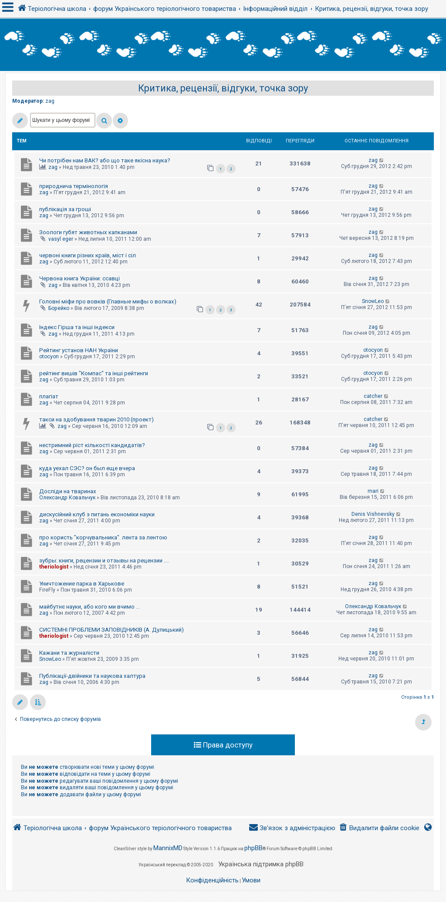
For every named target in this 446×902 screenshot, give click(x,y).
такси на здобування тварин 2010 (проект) (96, 419)
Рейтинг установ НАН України (78, 350)
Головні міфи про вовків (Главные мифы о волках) (107, 301)
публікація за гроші (65, 209)
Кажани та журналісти (69, 653)
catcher (373, 396)
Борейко (58, 308)
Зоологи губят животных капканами (88, 232)
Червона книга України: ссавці (79, 278)
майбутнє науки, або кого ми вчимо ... (89, 606)
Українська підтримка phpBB (261, 864)
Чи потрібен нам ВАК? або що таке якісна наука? (104, 160)
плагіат (48, 396)
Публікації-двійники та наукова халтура (92, 676)
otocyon (49, 356)
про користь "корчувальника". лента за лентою (103, 537)
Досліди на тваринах (67, 491)
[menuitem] (379, 828)
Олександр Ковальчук (67, 498)
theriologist (53, 567)
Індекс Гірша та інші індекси (77, 327)
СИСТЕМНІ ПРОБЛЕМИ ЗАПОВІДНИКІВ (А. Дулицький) (111, 629)
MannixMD (167, 848)
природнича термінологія (73, 186)
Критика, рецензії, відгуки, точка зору (223, 88)
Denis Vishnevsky (373, 514)
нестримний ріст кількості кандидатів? (92, 445)
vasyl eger (60, 239)
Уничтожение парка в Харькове (81, 583)
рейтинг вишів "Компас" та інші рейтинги (93, 373)
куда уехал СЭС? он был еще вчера (87, 468)
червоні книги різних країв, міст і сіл (87, 255)
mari (373, 491)
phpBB (253, 848)
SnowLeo (373, 301)
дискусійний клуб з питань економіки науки (97, 514)
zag (49, 101)
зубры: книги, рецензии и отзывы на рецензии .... (104, 560)
